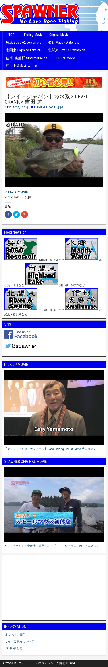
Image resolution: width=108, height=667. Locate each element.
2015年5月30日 (18, 107)
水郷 (60, 107)
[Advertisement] (54, 588)
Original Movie (59, 35)
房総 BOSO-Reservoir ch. (23, 42)
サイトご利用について (19, 641)
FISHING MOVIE (45, 107)
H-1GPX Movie (64, 58)
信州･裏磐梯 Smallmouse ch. (27, 58)
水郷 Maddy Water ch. (63, 42)
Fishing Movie (33, 35)
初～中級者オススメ (22, 66)
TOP (11, 35)
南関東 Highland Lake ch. (23, 50)
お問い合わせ (13, 648)
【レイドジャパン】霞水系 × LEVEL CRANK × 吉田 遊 (47, 99)
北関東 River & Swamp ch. (67, 50)
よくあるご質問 (15, 634)
